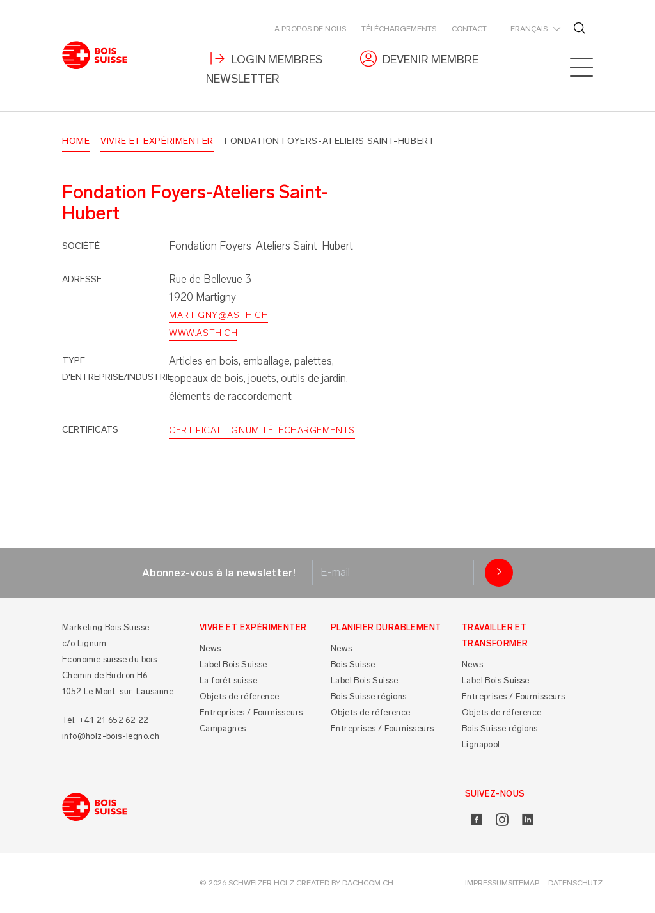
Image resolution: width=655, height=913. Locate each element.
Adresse (82, 279)
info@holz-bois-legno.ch (110, 736)
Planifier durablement (386, 627)
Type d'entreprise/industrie (117, 369)
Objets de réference (240, 697)
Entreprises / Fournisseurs (251, 713)
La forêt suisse (228, 681)
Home (76, 141)
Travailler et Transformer (495, 635)
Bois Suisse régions (369, 697)
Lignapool (481, 745)
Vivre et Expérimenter (157, 141)
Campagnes (223, 729)
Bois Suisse (353, 665)
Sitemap (523, 883)
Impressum (486, 883)
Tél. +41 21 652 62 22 (105, 720)
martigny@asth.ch (218, 315)
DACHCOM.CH (367, 883)
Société (81, 246)
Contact (469, 28)
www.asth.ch (203, 333)
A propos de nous (310, 28)
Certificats (90, 430)
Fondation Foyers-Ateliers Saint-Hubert (330, 141)
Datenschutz (575, 883)
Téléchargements (398, 28)
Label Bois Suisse (233, 665)
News (210, 649)
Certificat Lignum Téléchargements (261, 430)
